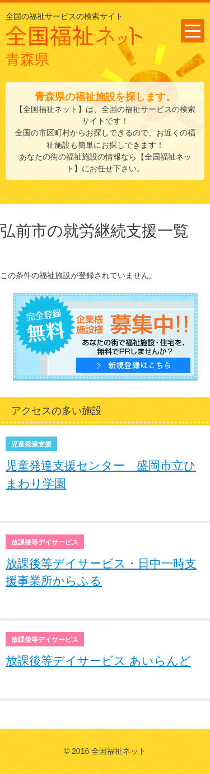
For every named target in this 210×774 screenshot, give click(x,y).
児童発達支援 (31, 444)
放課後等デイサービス (44, 542)
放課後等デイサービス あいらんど (98, 660)
